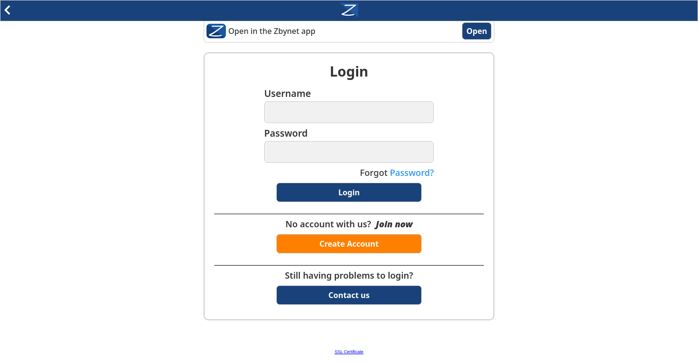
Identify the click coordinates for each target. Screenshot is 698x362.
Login (349, 192)
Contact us (349, 295)
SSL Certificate (349, 351)
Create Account (349, 243)
